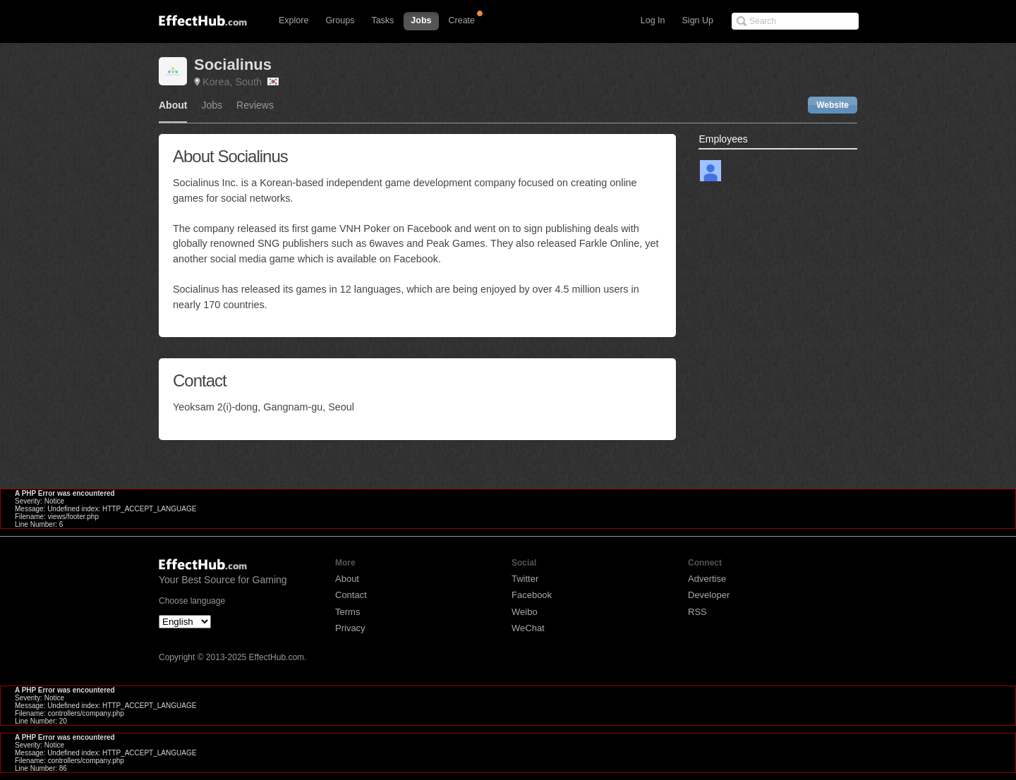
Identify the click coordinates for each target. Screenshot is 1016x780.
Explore (293, 20)
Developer (709, 595)
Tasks (382, 20)
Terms (347, 612)
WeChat (528, 628)
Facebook (532, 595)
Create (462, 20)
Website (832, 105)
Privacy (350, 628)
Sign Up (697, 20)
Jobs (421, 20)
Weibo (525, 612)
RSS (697, 612)
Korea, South (240, 81)
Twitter (525, 578)
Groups (339, 20)
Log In (653, 20)
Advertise (707, 578)
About (173, 105)
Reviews (255, 105)
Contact (351, 595)
